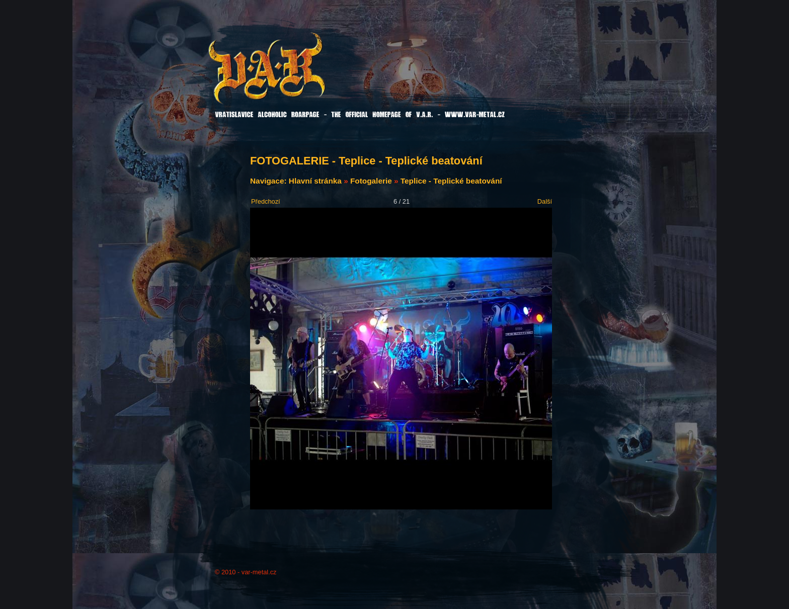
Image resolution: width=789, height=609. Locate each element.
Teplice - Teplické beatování (451, 181)
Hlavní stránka (315, 181)
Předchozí (265, 201)
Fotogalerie (371, 181)
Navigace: (269, 181)
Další (544, 201)
